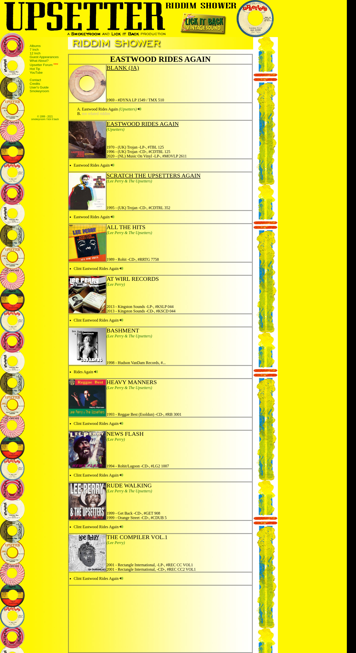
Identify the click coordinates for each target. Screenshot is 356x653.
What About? (39, 61)
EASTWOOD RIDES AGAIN (143, 124)
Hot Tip (35, 69)
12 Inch (35, 53)
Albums (35, 46)
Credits (35, 84)
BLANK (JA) (123, 68)
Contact (35, 80)
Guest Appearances (44, 57)
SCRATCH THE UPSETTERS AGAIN (153, 175)
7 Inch (34, 49)
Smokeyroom (39, 91)
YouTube (36, 72)
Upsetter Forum (41, 65)
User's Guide (39, 87)
